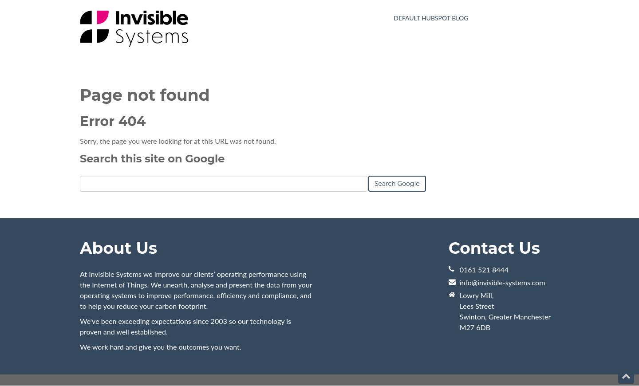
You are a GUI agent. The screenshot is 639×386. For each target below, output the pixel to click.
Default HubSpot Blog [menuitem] (431, 18)
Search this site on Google (152, 158)
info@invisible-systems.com (502, 282)
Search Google (397, 184)
